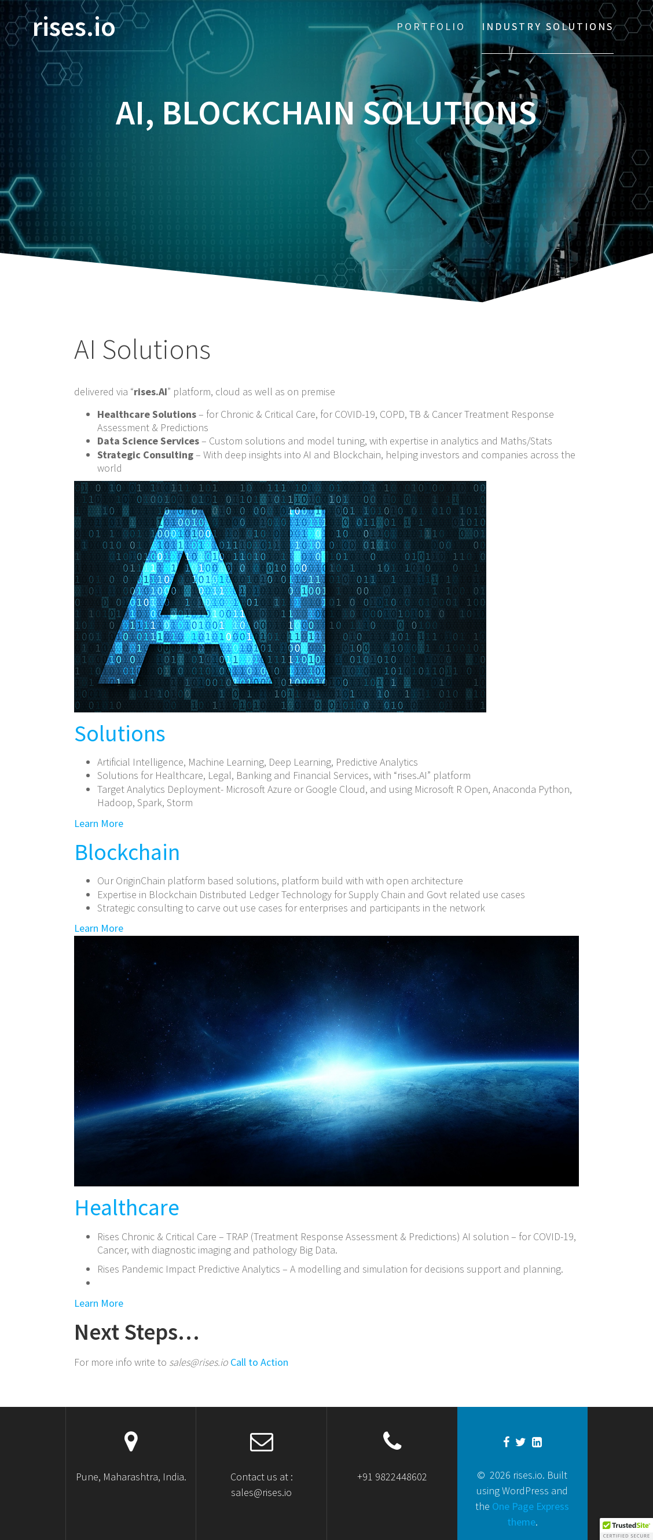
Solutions (120, 733)
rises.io (74, 27)
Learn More (98, 823)
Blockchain (127, 851)
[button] (626, 1529)
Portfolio (431, 26)
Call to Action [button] (258, 1362)
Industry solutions (548, 26)
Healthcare (126, 1207)
